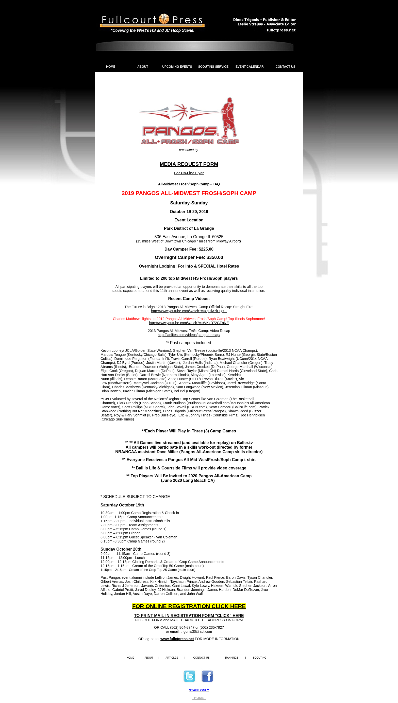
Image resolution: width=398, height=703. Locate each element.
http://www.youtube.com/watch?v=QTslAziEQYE (189, 311)
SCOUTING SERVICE (213, 66)
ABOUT (142, 66)
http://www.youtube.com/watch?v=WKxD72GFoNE (189, 323)
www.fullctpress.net (177, 639)
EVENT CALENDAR (250, 66)
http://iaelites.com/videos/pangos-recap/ (189, 335)
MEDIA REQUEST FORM (189, 164)
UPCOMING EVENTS (177, 66)
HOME (110, 66)
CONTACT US (285, 66)
